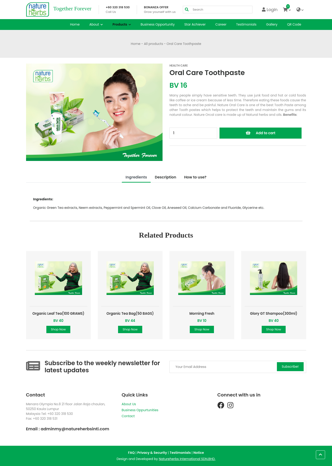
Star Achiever (195, 24)
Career (220, 24)
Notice (198, 452)
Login (270, 9)
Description (165, 177)
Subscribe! (290, 366)
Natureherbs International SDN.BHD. (187, 459)
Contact (128, 416)
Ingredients (136, 177)
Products (122, 24)
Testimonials (246, 24)
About (96, 24)
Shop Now (58, 329)
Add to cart (260, 133)
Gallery (271, 24)
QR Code (294, 24)
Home (75, 24)
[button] (320, 454)
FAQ (131, 452)
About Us (129, 404)
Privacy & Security (152, 452)
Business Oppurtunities (140, 410)
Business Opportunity (158, 24)
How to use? (195, 177)
